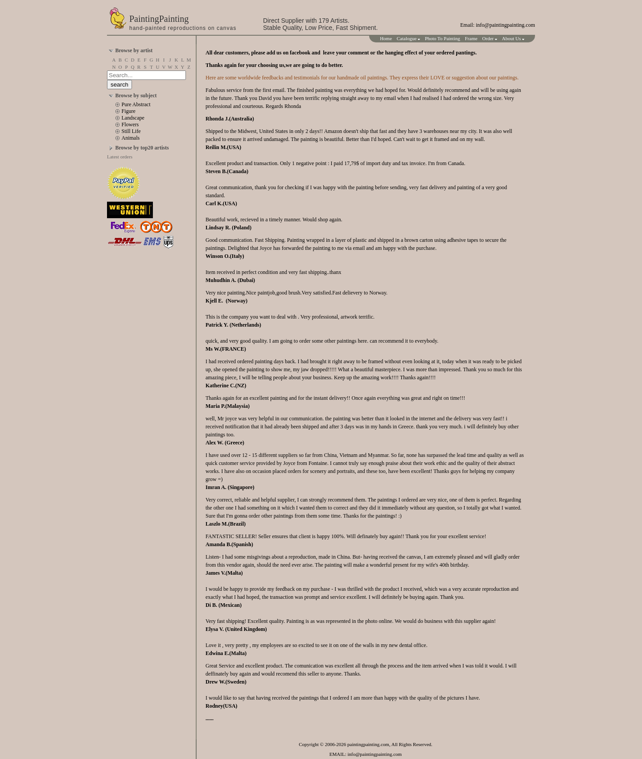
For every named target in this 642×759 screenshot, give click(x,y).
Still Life (131, 131)
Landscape (133, 118)
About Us (513, 38)
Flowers (130, 124)
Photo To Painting (442, 38)
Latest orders (119, 156)
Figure (129, 111)
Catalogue (408, 38)
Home (386, 38)
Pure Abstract (136, 104)
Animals (131, 138)
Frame (471, 38)
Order (489, 38)
